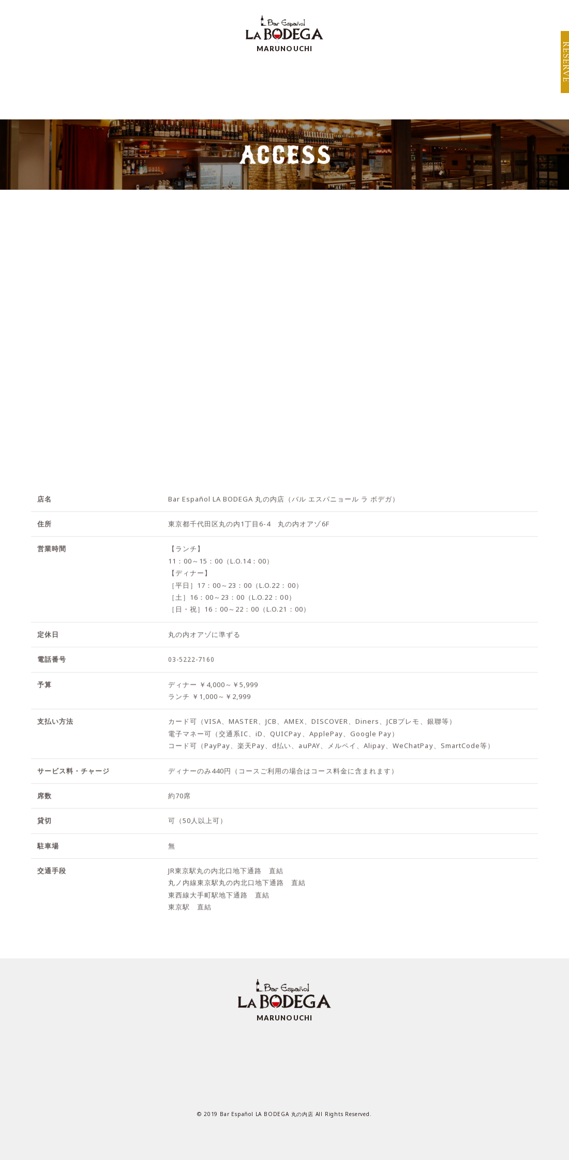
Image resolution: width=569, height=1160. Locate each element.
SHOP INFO (508, 14)
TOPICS (464, 83)
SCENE (272, 83)
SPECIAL (209, 83)
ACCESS (332, 83)
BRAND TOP (441, 14)
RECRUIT (398, 83)
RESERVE (559, 67)
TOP (97, 83)
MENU (148, 83)
